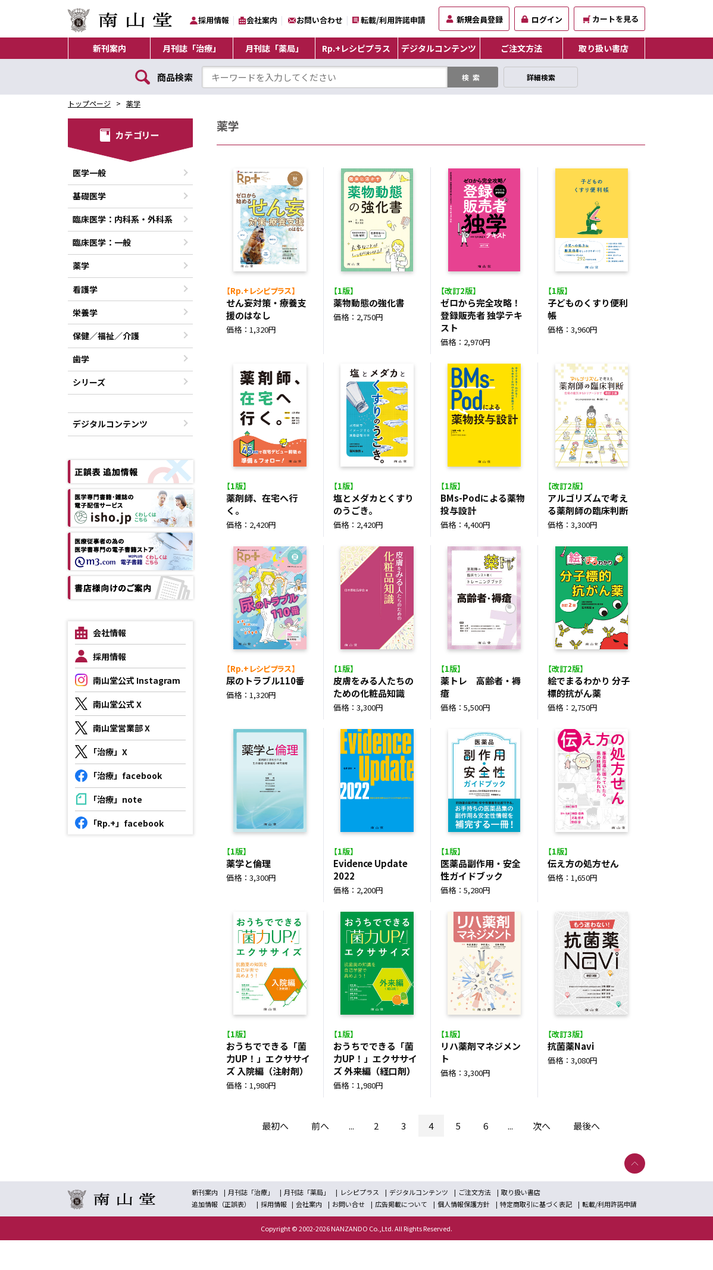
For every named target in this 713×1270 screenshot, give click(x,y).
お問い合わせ (319, 20)
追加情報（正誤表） (221, 1233)
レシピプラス (359, 1222)
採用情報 (213, 20)
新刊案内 (109, 48)
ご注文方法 (521, 48)
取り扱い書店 (603, 48)
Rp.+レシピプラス (356, 48)
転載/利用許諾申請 (393, 20)
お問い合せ (348, 1233)
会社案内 (261, 20)
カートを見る (611, 18)
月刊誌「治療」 (191, 48)
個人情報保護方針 (463, 1233)
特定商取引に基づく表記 (536, 1233)
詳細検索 (541, 77)
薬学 (133, 103)
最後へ (586, 1155)
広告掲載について (401, 1233)
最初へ (275, 1155)
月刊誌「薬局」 (274, 48)
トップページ (89, 103)
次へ (542, 1155)
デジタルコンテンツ (438, 48)
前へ (320, 1155)
